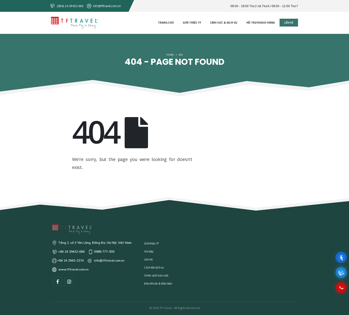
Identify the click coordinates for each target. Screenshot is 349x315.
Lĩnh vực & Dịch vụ (223, 22)
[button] (289, 22)
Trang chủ (166, 22)
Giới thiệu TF (192, 22)
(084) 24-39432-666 (70, 6)
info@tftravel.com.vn (107, 6)
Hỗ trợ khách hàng (260, 22)
